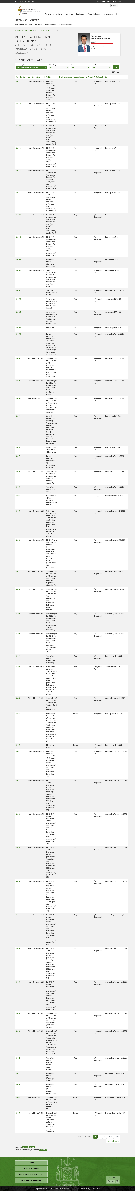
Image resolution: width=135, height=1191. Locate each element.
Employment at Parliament (31, 1180)
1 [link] (95, 1136)
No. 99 (18, 416)
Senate (31, 1163)
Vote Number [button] (21, 77)
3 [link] (104, 1136)
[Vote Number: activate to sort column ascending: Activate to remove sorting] (21, 77)
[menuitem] (104, 1)
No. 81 (18, 780)
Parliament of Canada (24, 1)
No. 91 (18, 571)
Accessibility (85, 1189)
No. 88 (18, 634)
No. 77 (18, 915)
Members (69, 14)
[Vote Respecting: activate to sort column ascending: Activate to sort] (36, 77)
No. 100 (18, 398)
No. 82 (18, 751)
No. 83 (18, 745)
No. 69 (18, 1097)
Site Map (76, 1189)
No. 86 (18, 667)
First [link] (79, 1136)
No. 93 (18, 511)
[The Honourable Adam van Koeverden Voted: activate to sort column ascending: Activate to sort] (75, 77)
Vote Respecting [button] (34, 77)
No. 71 (18, 1073)
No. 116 (18, 104)
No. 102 (18, 358)
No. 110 (18, 237)
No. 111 (18, 215)
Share (114, 6)
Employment (108, 14)
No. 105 (18, 312)
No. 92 (18, 540)
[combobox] (31, 67)
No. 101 (18, 381)
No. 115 (18, 126)
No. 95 (18, 487)
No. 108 (18, 270)
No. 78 (18, 881)
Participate (80, 14)
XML (25, 1147)
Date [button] (106, 77)
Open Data (43, 1150)
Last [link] (117, 1136)
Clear (116, 67)
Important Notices (42, 1189)
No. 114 (18, 148)
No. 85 (18, 698)
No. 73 (18, 1031)
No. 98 (18, 447)
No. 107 (18, 290)
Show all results (113, 1141)
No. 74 (18, 1013)
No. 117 (18, 81)
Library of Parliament (31, 1169)
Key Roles (38, 25)
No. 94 (18, 496)
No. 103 (18, 334)
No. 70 (18, 1084)
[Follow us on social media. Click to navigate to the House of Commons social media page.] (113, 1180)
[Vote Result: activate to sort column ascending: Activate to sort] (98, 77)
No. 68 (18, 1113)
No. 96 (18, 471)
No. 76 (18, 948)
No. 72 (18, 1058)
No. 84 (18, 714)
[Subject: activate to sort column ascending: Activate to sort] (51, 77)
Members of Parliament (23, 25)
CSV (32, 1147)
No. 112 (18, 193)
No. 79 (18, 848)
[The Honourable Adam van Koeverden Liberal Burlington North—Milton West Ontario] (99, 44)
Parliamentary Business (53, 14)
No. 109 (18, 259)
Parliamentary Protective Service (31, 1174)
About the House (94, 14)
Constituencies (50, 25)
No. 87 (18, 656)
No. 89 (18, 614)
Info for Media (65, 1189)
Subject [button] (49, 77)
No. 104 (18, 328)
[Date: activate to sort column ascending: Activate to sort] (116, 77)
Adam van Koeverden (42, 30)
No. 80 (18, 814)
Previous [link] (88, 1136)
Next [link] (110, 1136)
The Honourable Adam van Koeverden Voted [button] (75, 77)
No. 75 (18, 982)
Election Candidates (66, 25)
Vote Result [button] (98, 77)
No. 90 (18, 589)
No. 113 (18, 170)
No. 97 (18, 456)
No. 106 (18, 299)
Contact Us (96, 1189)
